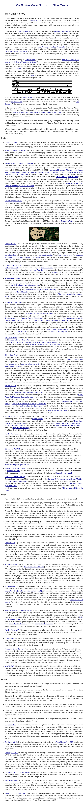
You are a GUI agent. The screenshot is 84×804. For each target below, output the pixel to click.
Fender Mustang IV (12, 630)
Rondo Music (56, 272)
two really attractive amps (18, 624)
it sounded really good (64, 473)
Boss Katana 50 (10, 638)
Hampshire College (24, 31)
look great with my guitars (44, 624)
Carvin (32, 75)
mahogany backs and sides (31, 364)
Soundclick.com (16, 102)
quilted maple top (11, 255)
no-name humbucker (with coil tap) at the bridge (50, 320)
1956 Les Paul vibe (36, 270)
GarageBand (28, 97)
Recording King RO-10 (13, 416)
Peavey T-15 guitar (11, 142)
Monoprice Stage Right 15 (14, 649)
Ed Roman (17, 69)
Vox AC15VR (9, 666)
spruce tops (13, 364)
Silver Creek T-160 (11, 355)
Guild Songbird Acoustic (13, 201)
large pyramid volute (12, 366)
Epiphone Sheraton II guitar (15, 150)
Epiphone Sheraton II (62, 31)
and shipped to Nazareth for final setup (39, 314)
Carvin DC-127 (10, 244)
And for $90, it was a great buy (58, 329)
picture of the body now (59, 331)
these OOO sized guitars (74, 359)
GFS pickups (21, 331)
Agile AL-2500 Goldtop (13, 265)
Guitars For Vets (66, 221)
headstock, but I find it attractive (30, 406)
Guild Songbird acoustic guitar (16, 51)
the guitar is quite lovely (21, 428)
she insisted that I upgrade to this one (25, 285)
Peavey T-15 (36, 20)
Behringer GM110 (11, 564)
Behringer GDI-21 (11, 742)
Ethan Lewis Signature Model (67, 177)
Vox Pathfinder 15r (12, 586)
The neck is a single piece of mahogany (41, 289)
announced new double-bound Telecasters (30, 392)
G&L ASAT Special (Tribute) (15, 477)
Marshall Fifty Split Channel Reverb (18, 610)
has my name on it (65, 255)
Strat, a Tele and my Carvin (57, 410)
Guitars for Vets (37, 419)
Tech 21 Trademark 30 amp (34, 567)
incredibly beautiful (13, 471)
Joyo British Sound (11, 780)
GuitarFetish (63, 390)
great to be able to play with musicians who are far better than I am (37, 112)
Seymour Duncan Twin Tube (15, 793)
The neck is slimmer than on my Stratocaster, (29, 404)
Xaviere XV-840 (10, 386)
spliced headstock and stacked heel (67, 425)
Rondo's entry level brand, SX (18, 340)
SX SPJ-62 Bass (11, 338)
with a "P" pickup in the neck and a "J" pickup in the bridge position (33, 342)
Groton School (30, 60)
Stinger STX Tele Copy (13, 302)
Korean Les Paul (47, 268)
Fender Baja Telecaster (13, 434)
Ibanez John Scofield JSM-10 (15, 468)
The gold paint (21, 292)
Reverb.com (20, 423)
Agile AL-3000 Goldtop (13, 278)
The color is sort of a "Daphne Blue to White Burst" (24, 318)
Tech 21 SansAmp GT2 (64, 742)
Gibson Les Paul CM (12, 449)
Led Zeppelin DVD (11, 268)
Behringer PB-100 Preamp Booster (17, 772)
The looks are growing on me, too (17, 465)
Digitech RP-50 (10, 725)
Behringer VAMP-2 (11, 753)
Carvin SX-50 (10, 543)
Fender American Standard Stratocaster (51, 47)
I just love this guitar (45, 255)
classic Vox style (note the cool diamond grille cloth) (23, 591)
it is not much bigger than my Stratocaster (44, 344)
